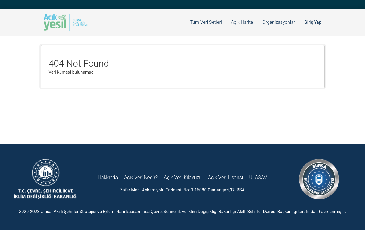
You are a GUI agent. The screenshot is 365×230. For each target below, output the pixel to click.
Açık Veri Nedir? (141, 177)
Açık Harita (242, 22)
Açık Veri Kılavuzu (183, 177)
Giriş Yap (312, 22)
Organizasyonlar (278, 22)
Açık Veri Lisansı (225, 177)
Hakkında (108, 177)
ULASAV (258, 177)
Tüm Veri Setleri (206, 22)
